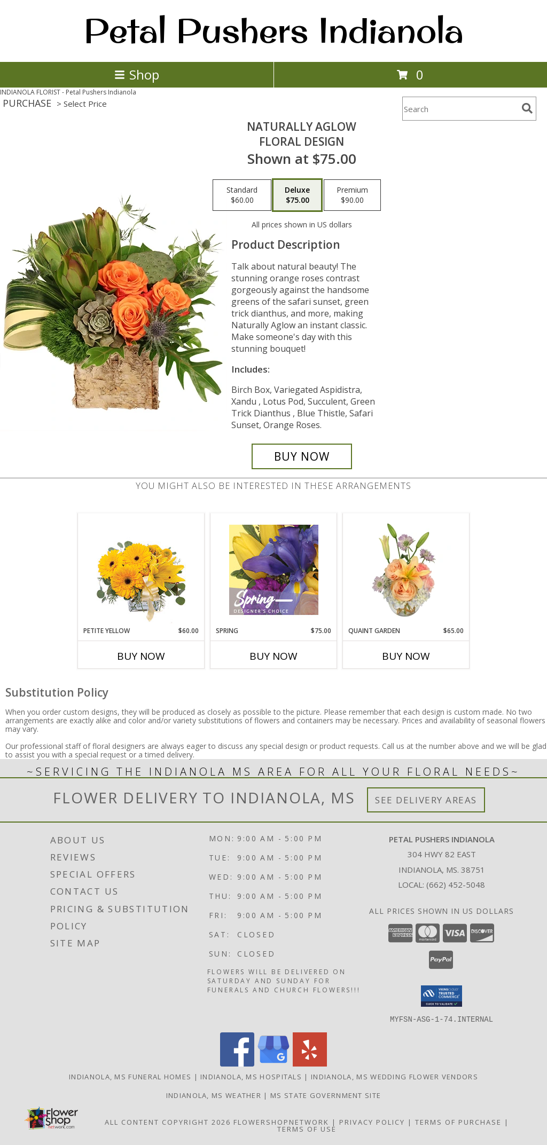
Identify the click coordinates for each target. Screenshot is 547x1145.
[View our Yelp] (310, 1063)
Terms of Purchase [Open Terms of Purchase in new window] (458, 1121)
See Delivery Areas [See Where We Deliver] (426, 800)
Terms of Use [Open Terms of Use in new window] (307, 1128)
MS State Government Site (325, 1095)
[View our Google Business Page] (273, 1063)
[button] (441, 996)
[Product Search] (460, 108)
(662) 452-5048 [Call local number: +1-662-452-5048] (455, 884)
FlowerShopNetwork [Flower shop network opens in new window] (281, 1121)
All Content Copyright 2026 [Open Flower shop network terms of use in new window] (168, 1121)
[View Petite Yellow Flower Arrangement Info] (141, 570)
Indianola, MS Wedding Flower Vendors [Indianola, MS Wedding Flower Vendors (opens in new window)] (394, 1076)
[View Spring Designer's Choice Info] (273, 570)
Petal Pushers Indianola (274, 30)
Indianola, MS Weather (213, 1095)
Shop (136, 74)
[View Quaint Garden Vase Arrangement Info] (406, 569)
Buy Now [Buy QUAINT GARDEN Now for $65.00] (406, 656)
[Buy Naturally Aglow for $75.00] (302, 456)
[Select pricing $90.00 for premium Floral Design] (352, 195)
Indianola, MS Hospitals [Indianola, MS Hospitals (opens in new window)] (251, 1076)
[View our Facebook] (237, 1063)
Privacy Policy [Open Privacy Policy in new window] (372, 1121)
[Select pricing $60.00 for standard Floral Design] (242, 195)
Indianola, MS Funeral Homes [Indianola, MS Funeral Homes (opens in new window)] (130, 1076)
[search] (527, 108)
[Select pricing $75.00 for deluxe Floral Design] (297, 195)
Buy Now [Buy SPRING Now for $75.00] (273, 656)
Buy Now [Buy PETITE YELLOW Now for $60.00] (141, 656)
